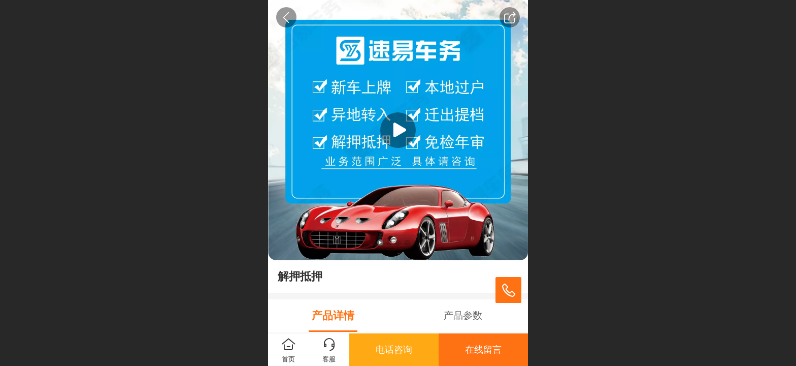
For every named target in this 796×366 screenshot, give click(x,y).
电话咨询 (394, 350)
